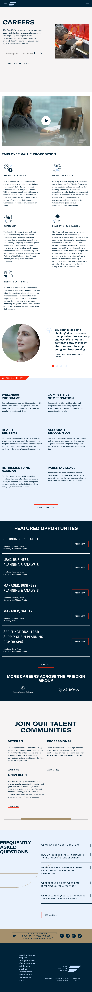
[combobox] (12, 53)
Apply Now (80, 544)
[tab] (66, 845)
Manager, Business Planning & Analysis (21, 588)
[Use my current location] (35, 53)
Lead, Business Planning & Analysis (21, 562)
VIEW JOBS (46, 665)
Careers (48, 978)
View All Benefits (46, 508)
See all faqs (51, 915)
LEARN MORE (13, 770)
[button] (66, 845)
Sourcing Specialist (21, 539)
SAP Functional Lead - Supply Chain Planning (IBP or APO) (23, 636)
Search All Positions (18, 63)
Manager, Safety (18, 611)
